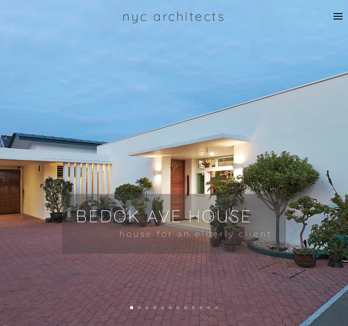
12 (216, 307)
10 (201, 307)
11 (208, 307)
